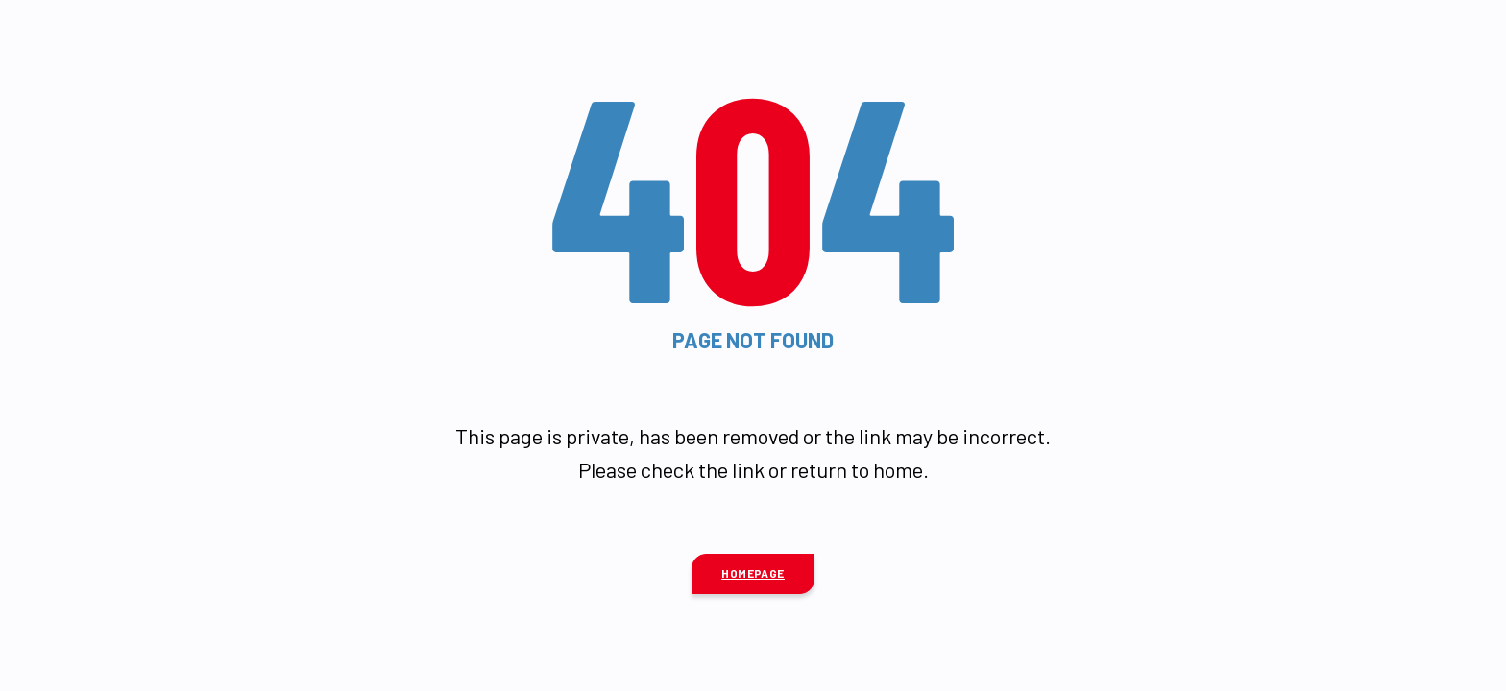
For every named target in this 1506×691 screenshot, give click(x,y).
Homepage (753, 573)
